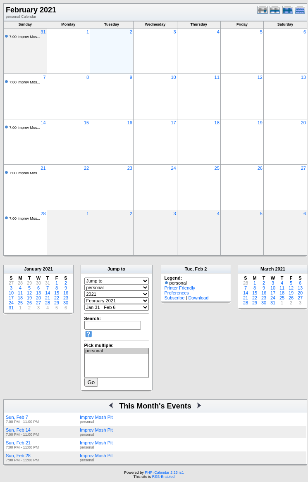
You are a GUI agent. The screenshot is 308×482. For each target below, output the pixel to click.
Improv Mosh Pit (96, 417)
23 (129, 168)
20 (303, 122)
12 (260, 77)
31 (43, 31)
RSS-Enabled (163, 477)
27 (303, 168)
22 (86, 168)
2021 (48, 268)
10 (173, 77)
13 (303, 77)
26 (260, 168)
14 (43, 122)
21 (43, 168)
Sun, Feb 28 (18, 455)
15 (86, 122)
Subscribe (175, 297)
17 (173, 122)
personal (116, 351)
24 (173, 168)
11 (217, 77)
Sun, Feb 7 (17, 417)
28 (43, 213)
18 (217, 122)
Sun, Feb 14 (18, 429)
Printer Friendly (180, 287)
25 (217, 168)
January (32, 268)
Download (198, 297)
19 (260, 122)
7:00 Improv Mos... (25, 37)
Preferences (177, 292)
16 (129, 122)
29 (56, 302)
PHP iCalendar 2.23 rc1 (164, 472)
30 (65, 302)
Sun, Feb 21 (18, 442)
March (267, 268)
